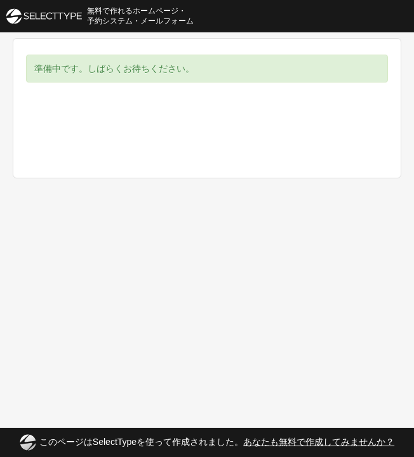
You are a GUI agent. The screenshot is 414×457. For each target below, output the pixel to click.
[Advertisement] (207, 139)
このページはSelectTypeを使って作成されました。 (207, 442)
